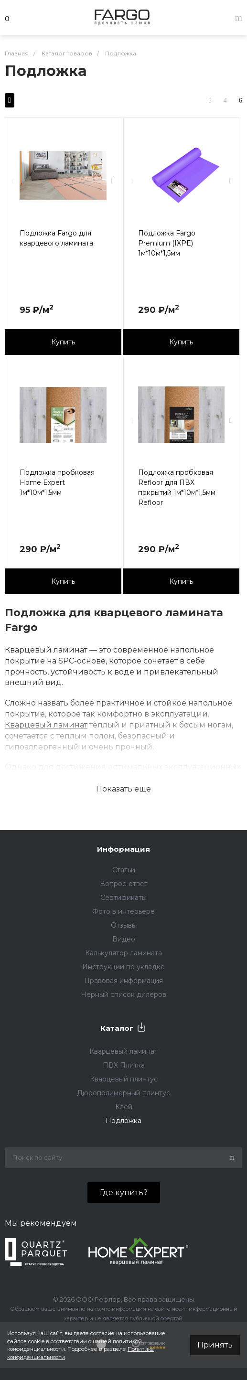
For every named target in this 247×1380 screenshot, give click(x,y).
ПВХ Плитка (124, 1065)
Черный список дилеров (123, 994)
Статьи (123, 870)
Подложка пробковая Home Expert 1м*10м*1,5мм (57, 482)
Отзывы (124, 925)
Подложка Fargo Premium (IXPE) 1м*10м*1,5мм (166, 243)
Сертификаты (123, 897)
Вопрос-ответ (124, 883)
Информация (123, 849)
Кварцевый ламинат (46, 724)
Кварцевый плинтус (124, 1079)
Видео (123, 939)
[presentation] (14, 181)
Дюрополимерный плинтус (123, 1093)
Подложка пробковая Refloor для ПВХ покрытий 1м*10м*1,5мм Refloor (176, 487)
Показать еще (123, 788)
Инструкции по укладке (123, 967)
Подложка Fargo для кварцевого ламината (56, 238)
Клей (123, 1106)
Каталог (116, 1028)
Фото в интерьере (123, 911)
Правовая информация (123, 980)
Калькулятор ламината (123, 953)
